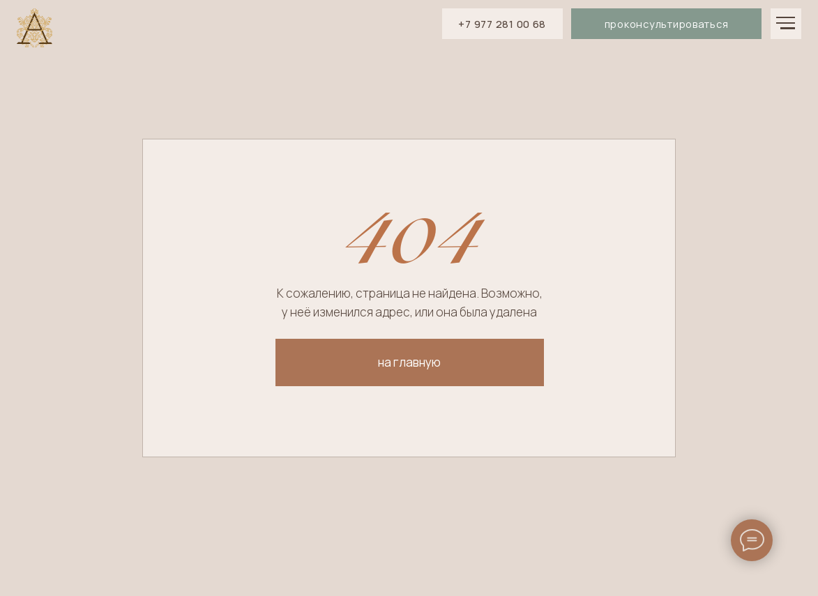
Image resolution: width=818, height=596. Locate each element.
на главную (409, 362)
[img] (34, 28)
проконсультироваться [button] (667, 24)
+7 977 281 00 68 (502, 24)
